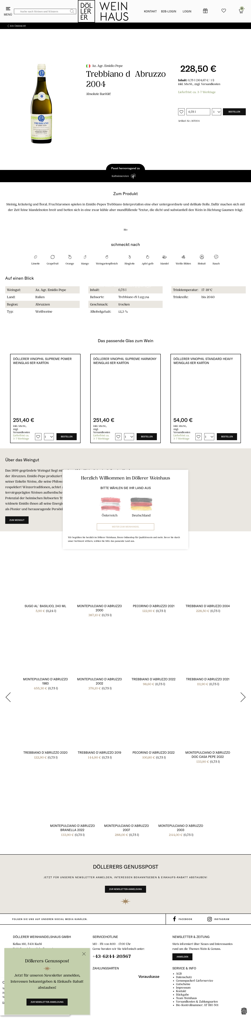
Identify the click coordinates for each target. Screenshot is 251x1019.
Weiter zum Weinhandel (125, 526)
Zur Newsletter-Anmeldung (47, 1002)
